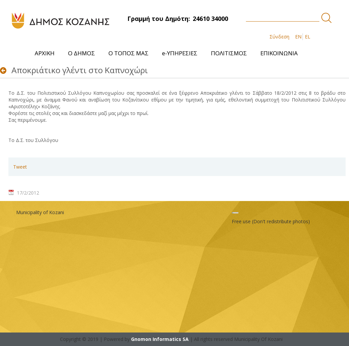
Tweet (20, 167)
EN (298, 36)
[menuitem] (44, 53)
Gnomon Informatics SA (160, 339)
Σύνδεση (279, 36)
